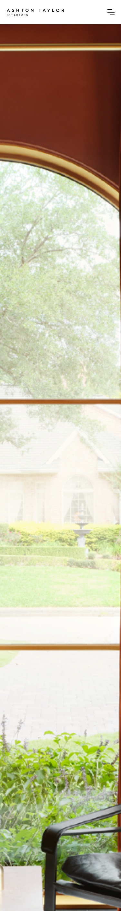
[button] (111, 12)
